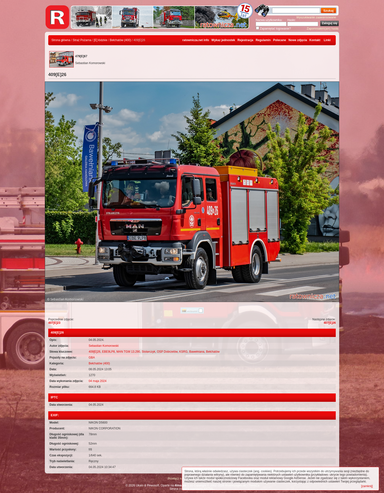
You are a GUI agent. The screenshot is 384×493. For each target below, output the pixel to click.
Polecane (279, 40)
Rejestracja (245, 40)
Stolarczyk (148, 351)
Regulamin (263, 40)
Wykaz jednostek (223, 40)
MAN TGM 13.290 (128, 351)
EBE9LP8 (108, 351)
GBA (92, 357)
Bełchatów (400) (120, 40)
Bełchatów (212, 351)
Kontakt (314, 40)
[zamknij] (367, 486)
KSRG (183, 351)
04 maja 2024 (98, 381)
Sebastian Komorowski (104, 345)
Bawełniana (196, 351)
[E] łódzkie (100, 40)
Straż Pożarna (82, 40)
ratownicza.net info (195, 40)
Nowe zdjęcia (297, 40)
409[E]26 (94, 351)
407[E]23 (54, 323)
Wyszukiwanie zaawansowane (316, 17)
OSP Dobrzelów (167, 351)
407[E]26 (330, 323)
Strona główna (60, 40)
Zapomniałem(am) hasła (322, 28)
